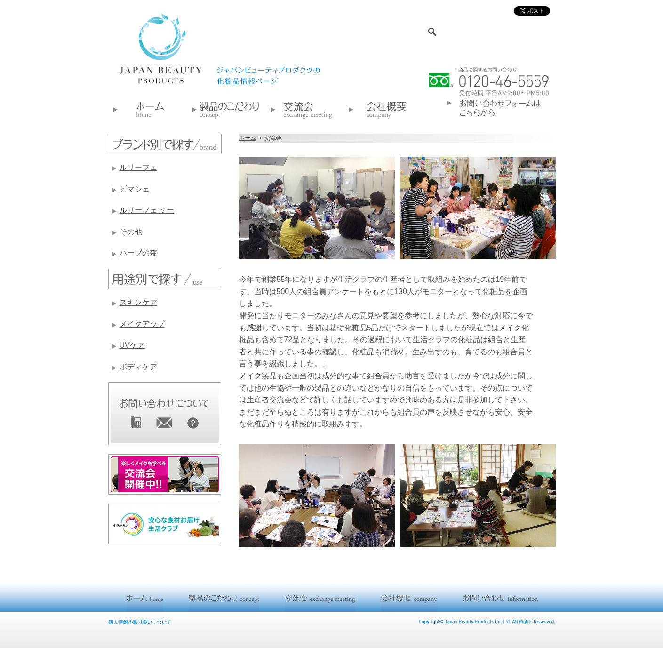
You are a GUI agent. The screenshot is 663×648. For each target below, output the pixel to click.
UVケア (132, 345)
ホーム (247, 138)
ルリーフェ (138, 167)
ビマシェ (135, 189)
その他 (131, 232)
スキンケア (138, 302)
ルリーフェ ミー (147, 210)
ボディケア (138, 367)
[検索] (479, 32)
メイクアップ (142, 324)
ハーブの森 (138, 253)
